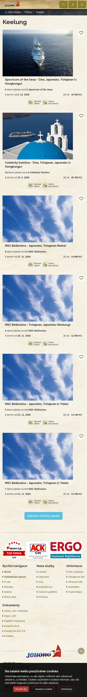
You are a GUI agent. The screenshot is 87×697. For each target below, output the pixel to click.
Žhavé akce (10, 597)
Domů (7, 572)
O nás (7, 582)
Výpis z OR (10, 616)
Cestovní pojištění (47, 592)
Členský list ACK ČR (14, 631)
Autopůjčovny (45, 587)
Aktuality (8, 587)
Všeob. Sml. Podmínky (16, 611)
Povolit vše (21, 689)
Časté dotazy (75, 592)
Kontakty (8, 636)
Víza (40, 582)
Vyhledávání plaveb (15, 577)
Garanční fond (11, 626)
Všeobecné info (76, 577)
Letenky (42, 572)
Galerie (8, 592)
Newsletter (73, 587)
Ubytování (43, 577)
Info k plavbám (75, 572)
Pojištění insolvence (14, 621)
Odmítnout (66, 689)
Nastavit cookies (43, 689)
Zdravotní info (75, 582)
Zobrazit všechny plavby (43, 516)
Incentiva (43, 597)
